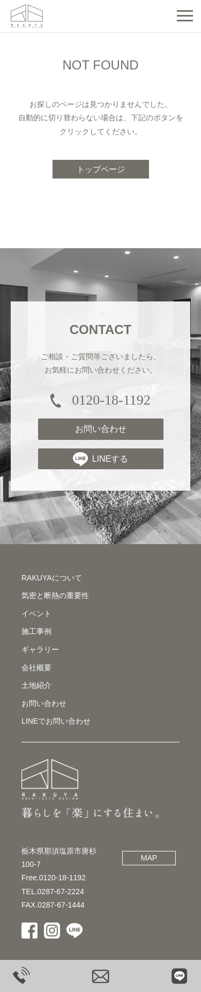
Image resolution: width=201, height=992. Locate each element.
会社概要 (36, 667)
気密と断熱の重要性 (55, 595)
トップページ (101, 169)
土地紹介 (36, 685)
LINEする (101, 459)
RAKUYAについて (51, 578)
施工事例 (36, 631)
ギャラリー (40, 649)
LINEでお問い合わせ (56, 721)
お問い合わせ (100, 428)
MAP (149, 858)
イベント (36, 613)
